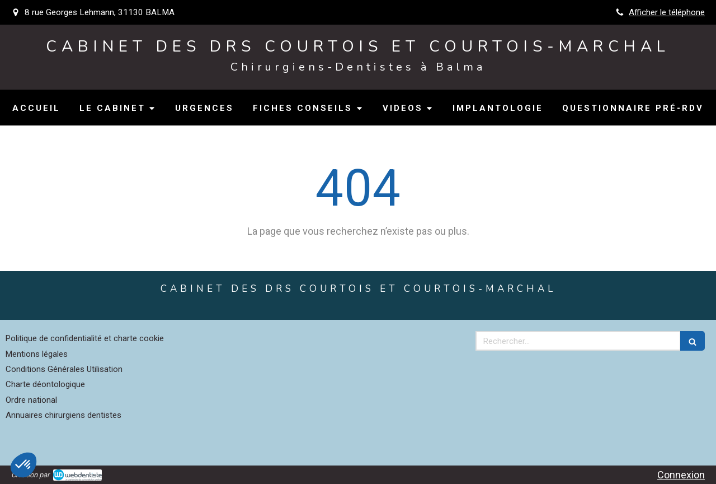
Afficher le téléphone (667, 12)
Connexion (681, 475)
